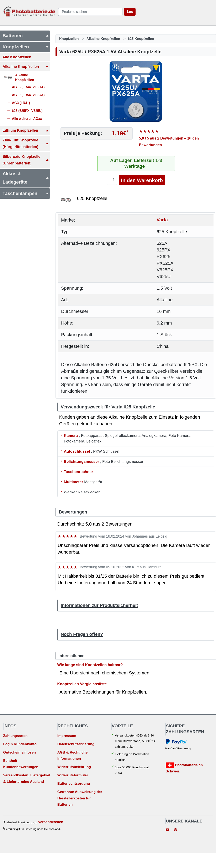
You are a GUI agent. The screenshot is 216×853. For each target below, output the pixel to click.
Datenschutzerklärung (76, 744)
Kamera (71, 435)
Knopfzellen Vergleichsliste (82, 683)
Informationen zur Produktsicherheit (99, 605)
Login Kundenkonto (20, 744)
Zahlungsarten (15, 736)
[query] (90, 12)
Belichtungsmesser (81, 461)
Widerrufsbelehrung (74, 767)
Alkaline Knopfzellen (103, 39)
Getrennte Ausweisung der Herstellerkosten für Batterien (79, 798)
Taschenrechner (78, 471)
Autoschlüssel (77, 451)
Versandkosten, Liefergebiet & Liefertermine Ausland (26, 778)
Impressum (66, 736)
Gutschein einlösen (19, 752)
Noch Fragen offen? (82, 634)
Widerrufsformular (72, 775)
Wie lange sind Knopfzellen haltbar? (90, 665)
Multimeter (73, 482)
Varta (162, 220)
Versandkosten (50, 822)
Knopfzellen (69, 39)
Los (130, 11)
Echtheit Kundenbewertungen (20, 764)
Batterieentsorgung (73, 784)
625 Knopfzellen (141, 39)
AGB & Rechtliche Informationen (72, 755)
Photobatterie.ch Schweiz (184, 767)
